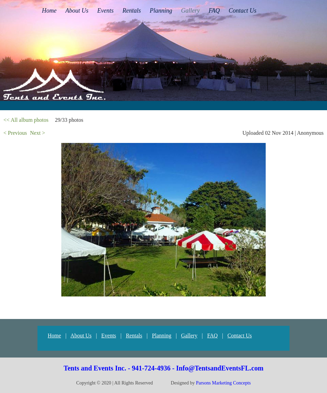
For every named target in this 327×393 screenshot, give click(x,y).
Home (54, 335)
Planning (161, 335)
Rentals (134, 335)
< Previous (15, 133)
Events (108, 335)
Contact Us (240, 335)
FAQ (212, 335)
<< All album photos (25, 120)
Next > (37, 133)
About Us (81, 335)
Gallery (189, 335)
